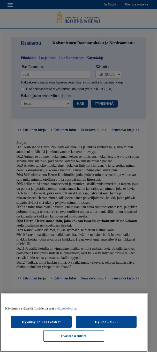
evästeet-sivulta (65, 308)
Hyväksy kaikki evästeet (41, 322)
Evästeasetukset (74, 336)
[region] (74, 322)
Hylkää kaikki (106, 322)
